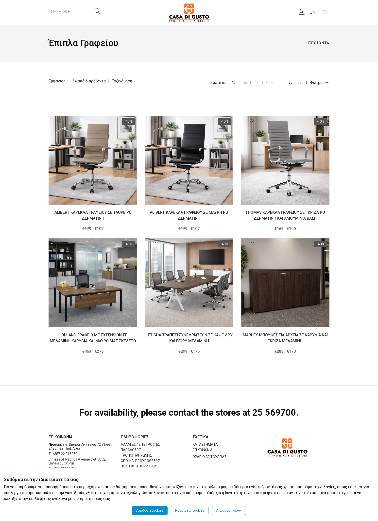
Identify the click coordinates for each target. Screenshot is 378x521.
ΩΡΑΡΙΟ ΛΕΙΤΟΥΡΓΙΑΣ (209, 457)
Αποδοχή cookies (149, 510)
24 (233, 83)
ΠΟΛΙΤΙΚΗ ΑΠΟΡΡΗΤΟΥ (139, 466)
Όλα (269, 83)
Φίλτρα (319, 82)
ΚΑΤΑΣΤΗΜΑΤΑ (205, 444)
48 (245, 83)
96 (256, 83)
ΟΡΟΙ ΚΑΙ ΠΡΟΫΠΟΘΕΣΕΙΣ (140, 461)
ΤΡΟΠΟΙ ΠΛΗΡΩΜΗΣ (136, 455)
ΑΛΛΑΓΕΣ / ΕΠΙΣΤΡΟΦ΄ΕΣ (140, 444)
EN (312, 12)
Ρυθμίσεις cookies (189, 510)
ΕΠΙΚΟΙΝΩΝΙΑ (203, 450)
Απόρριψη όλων (229, 510)
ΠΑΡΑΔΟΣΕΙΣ (131, 450)
